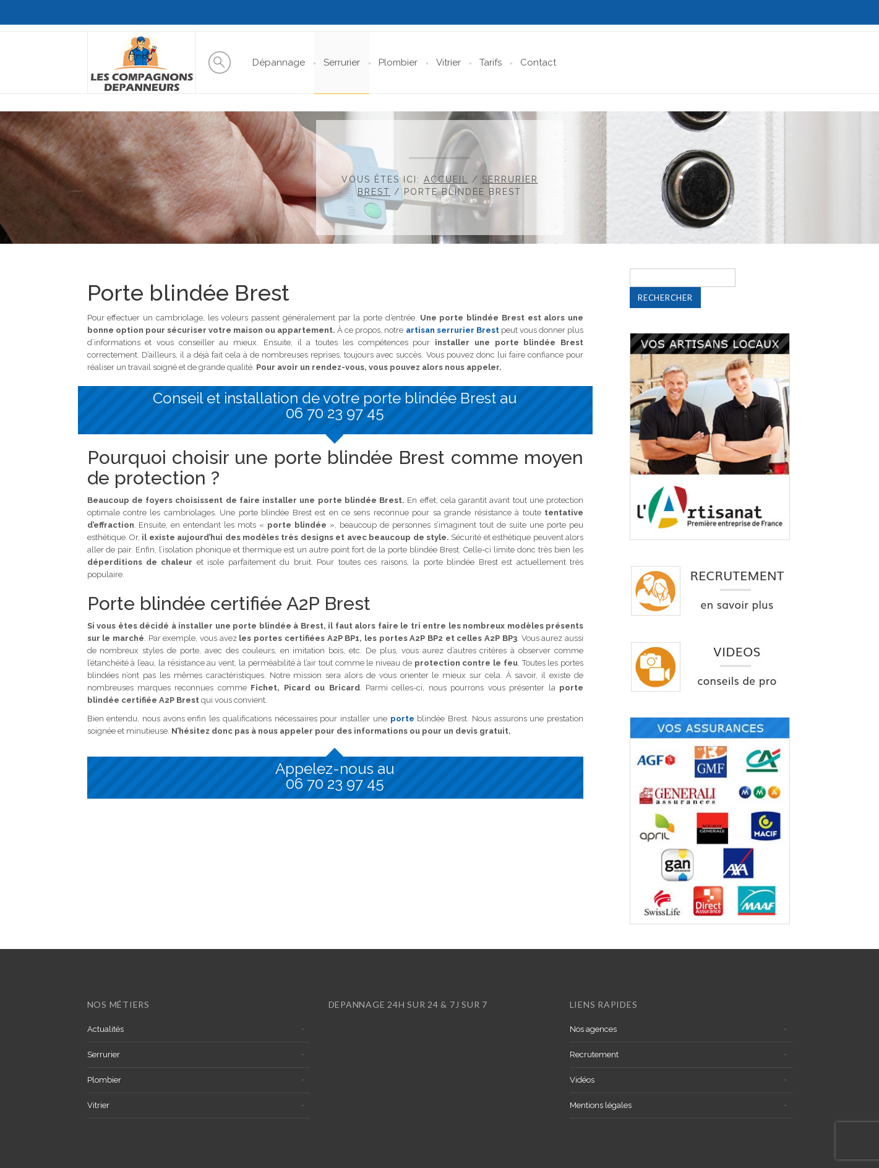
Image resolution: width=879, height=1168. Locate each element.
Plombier (398, 62)
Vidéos (582, 1079)
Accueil (446, 179)
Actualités (105, 1029)
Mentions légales (601, 1105)
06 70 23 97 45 (335, 413)
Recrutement (594, 1054)
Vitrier (448, 62)
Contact (538, 62)
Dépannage (278, 62)
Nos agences (593, 1029)
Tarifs (490, 62)
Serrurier (342, 62)
